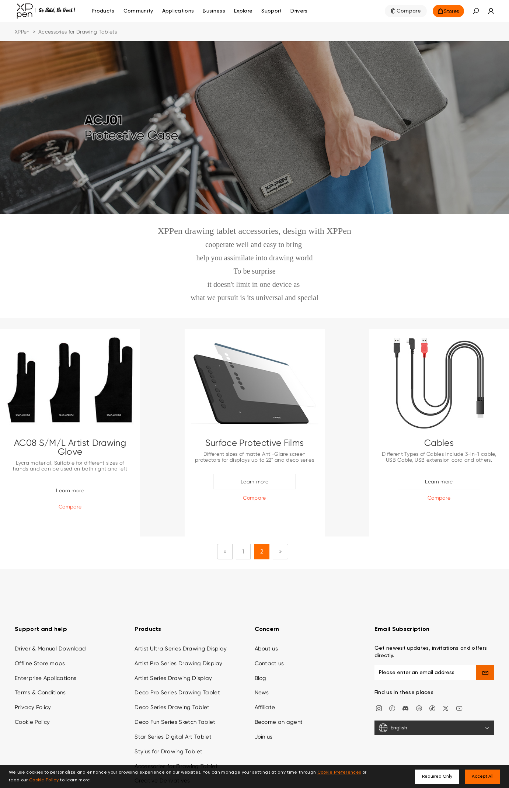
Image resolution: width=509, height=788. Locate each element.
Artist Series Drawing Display (173, 654)
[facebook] (392, 683)
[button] (476, 11)
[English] (434, 704)
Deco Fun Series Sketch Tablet (175, 698)
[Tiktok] (432, 683)
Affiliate (265, 683)
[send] (485, 648)
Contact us (269, 639)
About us (266, 624)
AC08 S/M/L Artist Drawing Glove (70, 447)
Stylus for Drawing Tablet (168, 727)
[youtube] (459, 683)
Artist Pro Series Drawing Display (179, 639)
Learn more (70, 490)
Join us (264, 712)
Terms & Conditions (40, 669)
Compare (409, 11)
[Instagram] (378, 683)
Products (103, 11)
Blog (260, 654)
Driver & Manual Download (50, 624)
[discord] (405, 683)
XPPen (22, 32)
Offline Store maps (40, 639)
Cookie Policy (32, 698)
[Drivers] (298, 11)
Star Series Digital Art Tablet (173, 712)
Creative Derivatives (162, 757)
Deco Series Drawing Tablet (172, 683)
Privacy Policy (33, 683)
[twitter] (445, 683)
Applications (178, 11)
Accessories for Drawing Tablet (176, 742)
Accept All (483, 776)
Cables (439, 443)
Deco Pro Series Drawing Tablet (177, 669)
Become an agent (279, 698)
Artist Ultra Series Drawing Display (181, 624)
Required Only (437, 776)
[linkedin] (419, 683)
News (262, 669)
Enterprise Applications (45, 654)
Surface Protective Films (254, 443)
